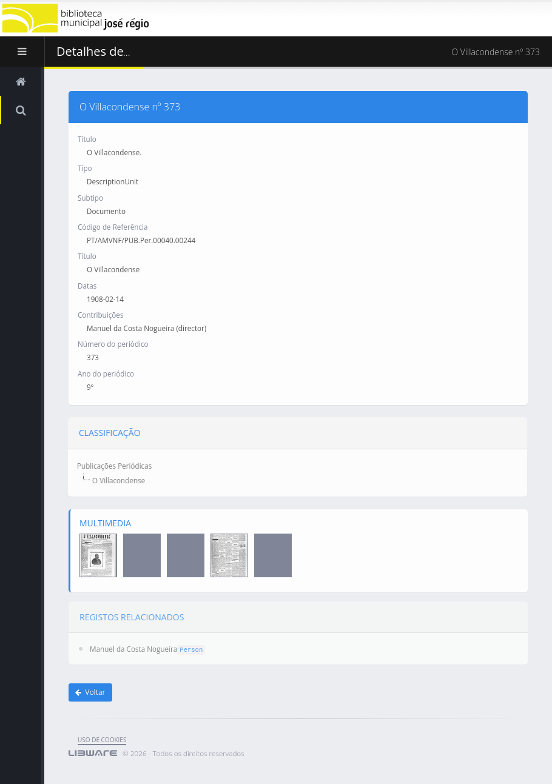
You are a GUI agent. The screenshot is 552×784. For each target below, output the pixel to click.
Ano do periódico (106, 373)
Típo (85, 168)
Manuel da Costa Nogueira (133, 640)
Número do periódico (113, 344)
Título (87, 138)
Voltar (90, 692)
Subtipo (90, 197)
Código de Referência (112, 226)
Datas (87, 285)
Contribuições (100, 314)
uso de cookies (102, 739)
